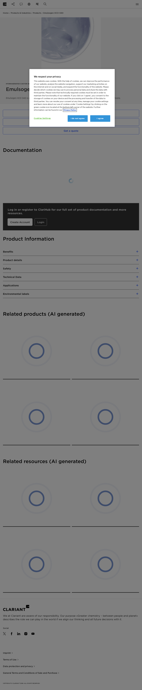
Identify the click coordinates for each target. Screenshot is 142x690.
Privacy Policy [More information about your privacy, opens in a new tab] (70, 110)
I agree (100, 118)
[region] (72, 98)
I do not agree (78, 118)
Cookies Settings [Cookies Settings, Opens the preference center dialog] (42, 118)
